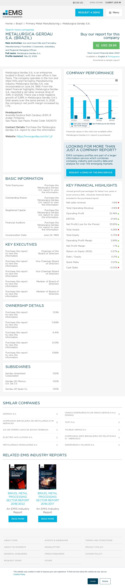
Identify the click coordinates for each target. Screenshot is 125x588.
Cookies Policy (19, 574)
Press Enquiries (54, 554)
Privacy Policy (94, 547)
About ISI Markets (15, 547)
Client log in (113, 3)
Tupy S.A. (70, 422)
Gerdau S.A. (10, 414)
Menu (114, 12)
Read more (17, 519)
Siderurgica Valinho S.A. (80, 445)
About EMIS (10, 540)
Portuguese (114, 57)
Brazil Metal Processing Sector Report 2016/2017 (47, 498)
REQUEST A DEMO (89, 12)
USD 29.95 (106, 45)
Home (9, 24)
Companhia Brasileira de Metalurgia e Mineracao (28, 422)
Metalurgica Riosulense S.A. (20, 445)
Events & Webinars (56, 540)
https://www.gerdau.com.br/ (34, 136)
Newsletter (52, 547)
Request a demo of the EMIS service (90, 173)
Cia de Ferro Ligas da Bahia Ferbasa (25, 430)
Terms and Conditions (98, 540)
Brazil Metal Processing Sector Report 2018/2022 (17, 498)
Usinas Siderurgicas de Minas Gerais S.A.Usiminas (90, 414)
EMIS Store (94, 3)
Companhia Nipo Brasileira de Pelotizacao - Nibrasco (90, 437)
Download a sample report (106, 60)
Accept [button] (93, 581)
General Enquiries (15, 554)
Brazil (19, 24)
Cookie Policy (93, 554)
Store (48, 561)
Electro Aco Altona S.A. (18, 437)
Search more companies (19, 30)
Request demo (13, 561)
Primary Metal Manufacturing (42, 24)
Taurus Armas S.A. (75, 430)
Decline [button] (105, 581)
